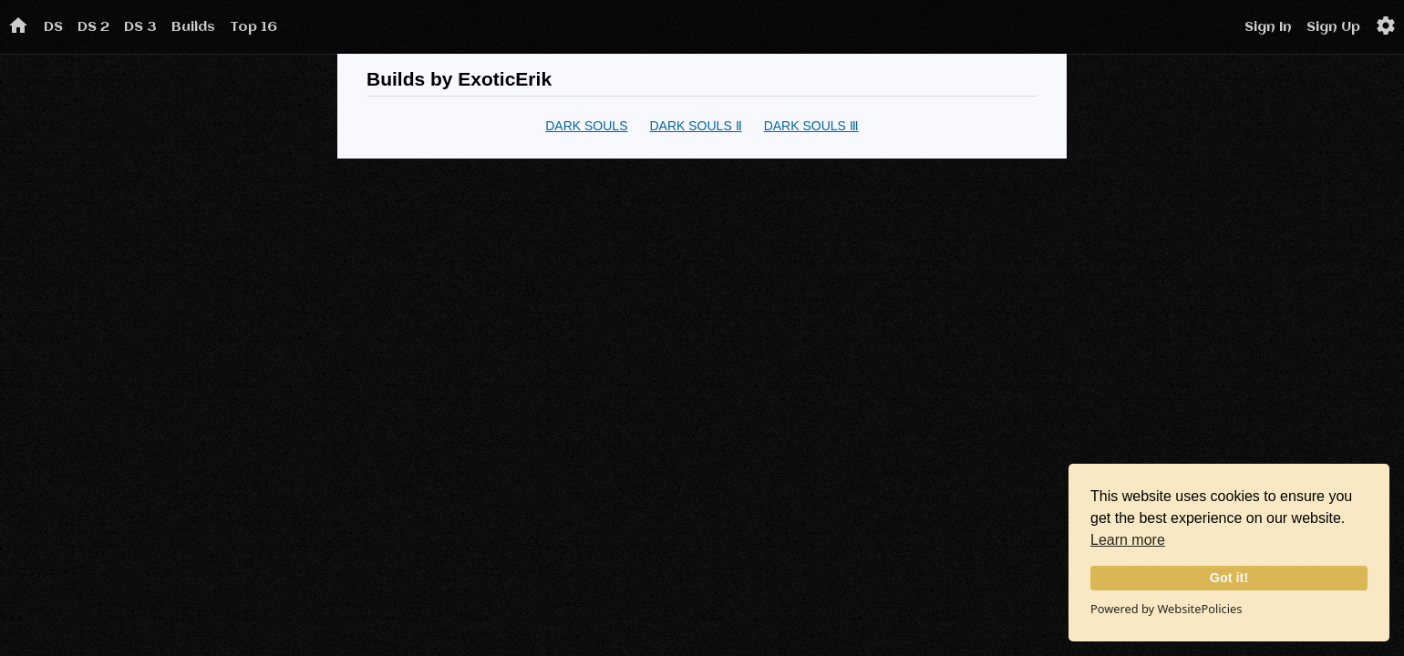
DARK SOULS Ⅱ (695, 125)
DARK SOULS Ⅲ (811, 125)
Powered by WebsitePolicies (1166, 608)
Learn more (1127, 540)
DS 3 (140, 27)
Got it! (1229, 577)
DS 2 (93, 27)
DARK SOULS (586, 125)
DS (53, 27)
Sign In (1268, 27)
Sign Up (1333, 27)
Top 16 (253, 27)
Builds (193, 27)
